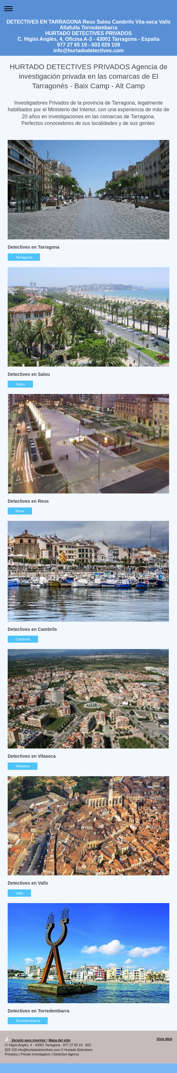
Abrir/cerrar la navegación (88, 8)
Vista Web (164, 1039)
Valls (19, 893)
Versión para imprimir (26, 1040)
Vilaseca (22, 766)
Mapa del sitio (59, 1040)
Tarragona (23, 257)
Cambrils (22, 639)
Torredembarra (27, 1020)
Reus (19, 511)
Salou (20, 384)
